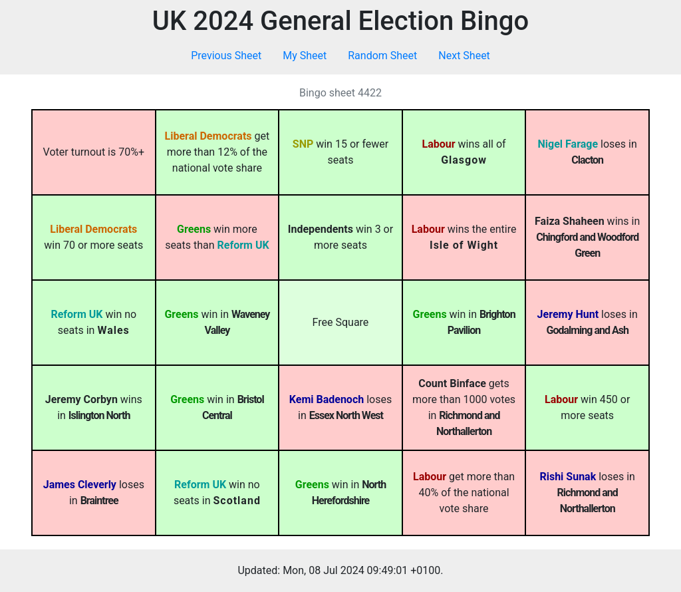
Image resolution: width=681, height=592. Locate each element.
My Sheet (305, 55)
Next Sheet (464, 55)
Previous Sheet (226, 55)
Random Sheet (382, 55)
